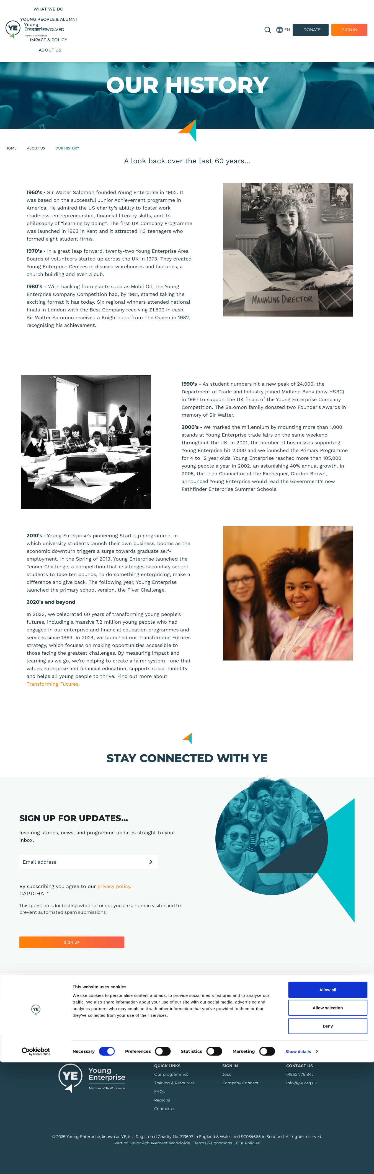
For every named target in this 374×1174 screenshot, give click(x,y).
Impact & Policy (222, 9)
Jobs (226, 1074)
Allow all (327, 1101)
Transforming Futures (52, 684)
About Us (36, 148)
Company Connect (240, 1082)
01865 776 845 (300, 1074)
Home (11, 148)
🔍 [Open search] (268, 14)
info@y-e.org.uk (301, 1082)
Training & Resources (174, 1082)
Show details (298, 1163)
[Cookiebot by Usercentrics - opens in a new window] (36, 1163)
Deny (328, 1137)
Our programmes (171, 1074)
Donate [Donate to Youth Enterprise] (312, 14)
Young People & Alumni (129, 9)
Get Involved (181, 9)
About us (154, 19)
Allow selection (328, 1119)
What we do (79, 9)
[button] (283, 14)
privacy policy (113, 886)
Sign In (349, 14)
